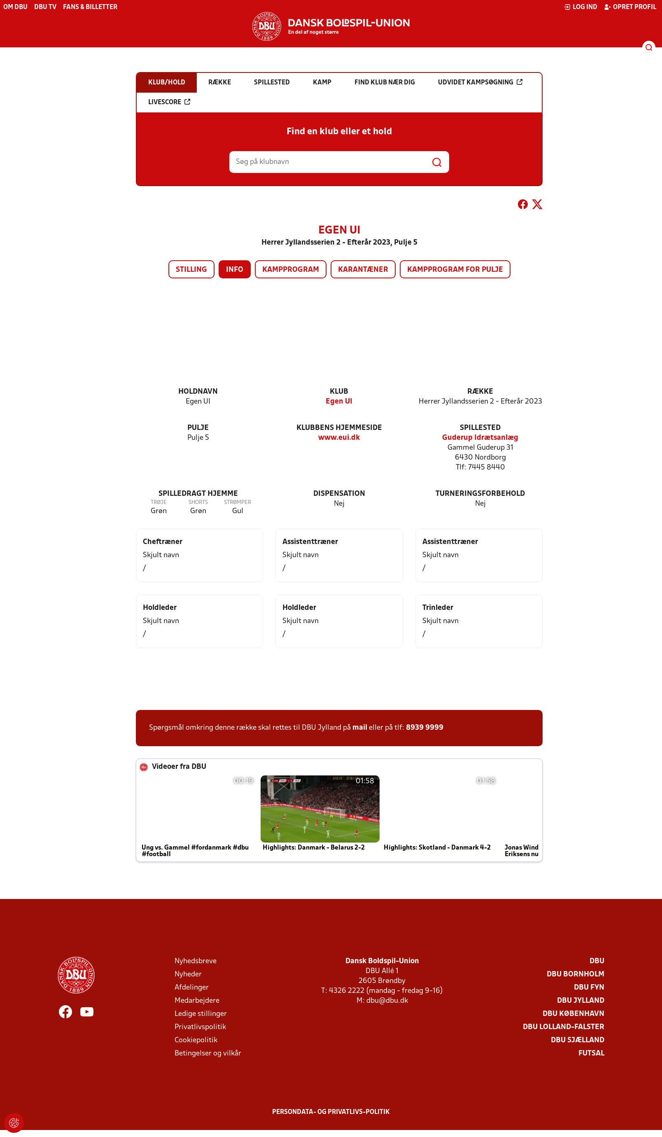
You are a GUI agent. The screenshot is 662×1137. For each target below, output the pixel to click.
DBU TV (45, 7)
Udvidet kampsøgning (480, 82)
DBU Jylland (580, 1000)
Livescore (169, 102)
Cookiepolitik (196, 1040)
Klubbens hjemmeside (339, 428)
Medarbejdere (197, 1000)
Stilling (191, 269)
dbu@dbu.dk (387, 1000)
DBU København (573, 1014)
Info (234, 269)
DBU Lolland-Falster (563, 1027)
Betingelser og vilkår (208, 1053)
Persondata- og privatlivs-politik (331, 1112)
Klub (339, 391)
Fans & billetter (90, 7)
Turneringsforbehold (480, 493)
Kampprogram (290, 269)
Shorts (198, 502)
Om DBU (15, 7)
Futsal (591, 1053)
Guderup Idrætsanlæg (480, 437)
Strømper (237, 502)
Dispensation (339, 493)
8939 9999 (424, 727)
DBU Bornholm (575, 974)
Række (480, 391)
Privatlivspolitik (200, 1027)
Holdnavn (198, 391)
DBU (597, 961)
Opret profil (630, 7)
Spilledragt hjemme (198, 493)
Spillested (480, 428)
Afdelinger (192, 987)
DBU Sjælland (577, 1040)
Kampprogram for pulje (455, 269)
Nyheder (188, 974)
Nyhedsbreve (196, 961)
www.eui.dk (339, 437)
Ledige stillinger (201, 1014)
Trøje (159, 502)
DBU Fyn (589, 987)
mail (359, 727)
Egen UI (339, 401)
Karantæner (363, 269)
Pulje (198, 428)
